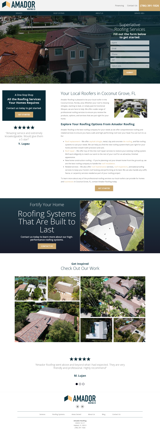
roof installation (108, 163)
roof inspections (121, 167)
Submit (129, 72)
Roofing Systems (58, 414)
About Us (99, 13)
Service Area (139, 13)
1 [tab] (77, 384)
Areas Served (76, 414)
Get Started (104, 188)
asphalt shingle (95, 141)
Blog (103, 414)
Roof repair (70, 151)
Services (19, 13)
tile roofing (127, 141)
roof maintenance (99, 167)
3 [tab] (83, 384)
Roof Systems (59, 13)
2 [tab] (80, 384)
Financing (119, 5)
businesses (69, 181)
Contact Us (132, 5)
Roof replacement (72, 141)
